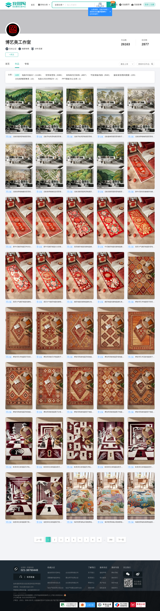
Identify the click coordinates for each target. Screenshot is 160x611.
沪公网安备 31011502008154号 (24, 597)
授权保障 (91, 588)
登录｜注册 (149, 4)
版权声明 (103, 573)
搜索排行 (114, 588)
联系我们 (91, 578)
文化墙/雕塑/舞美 (25, 79)
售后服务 (103, 578)
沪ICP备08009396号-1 (42, 595)
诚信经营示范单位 (53, 573)
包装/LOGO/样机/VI (48, 79)
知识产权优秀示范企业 (55, 588)
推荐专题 (114, 583)
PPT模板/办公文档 (72, 79)
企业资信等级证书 (72, 583)
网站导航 (114, 573)
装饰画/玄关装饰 (77, 75)
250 (110, 540)
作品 (17, 64)
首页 (7, 64)
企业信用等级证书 (72, 573)
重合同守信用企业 (72, 578)
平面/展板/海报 (101, 75)
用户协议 (103, 583)
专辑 (27, 64)
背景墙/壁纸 (54, 75)
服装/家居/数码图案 (125, 75)
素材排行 (114, 578)
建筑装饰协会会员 (53, 583)
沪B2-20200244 (56, 595)
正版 (8, 136)
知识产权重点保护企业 (74, 588)
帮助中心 (91, 583)
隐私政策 (103, 588)
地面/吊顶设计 (32, 75)
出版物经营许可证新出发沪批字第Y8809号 (50, 600)
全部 (17, 75)
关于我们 (91, 573)
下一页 (121, 540)
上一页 (39, 540)
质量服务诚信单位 (53, 578)
